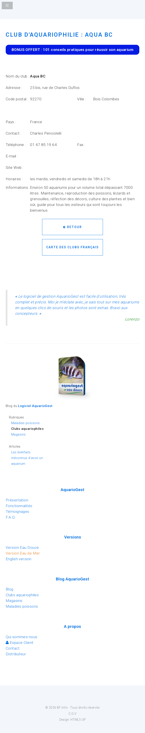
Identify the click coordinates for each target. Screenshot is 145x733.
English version (19, 559)
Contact (12, 648)
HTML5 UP (78, 719)
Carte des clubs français (72, 247)
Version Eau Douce (22, 547)
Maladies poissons (25, 423)
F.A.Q (10, 517)
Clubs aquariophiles (22, 595)
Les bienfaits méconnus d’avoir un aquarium (27, 458)
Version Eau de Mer (23, 553)
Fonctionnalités (19, 506)
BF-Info (62, 707)
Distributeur (16, 654)
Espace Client (20, 642)
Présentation (17, 500)
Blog (9, 589)
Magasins (18, 434)
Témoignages (17, 511)
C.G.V (72, 713)
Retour (72, 227)
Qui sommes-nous (21, 637)
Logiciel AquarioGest (35, 406)
